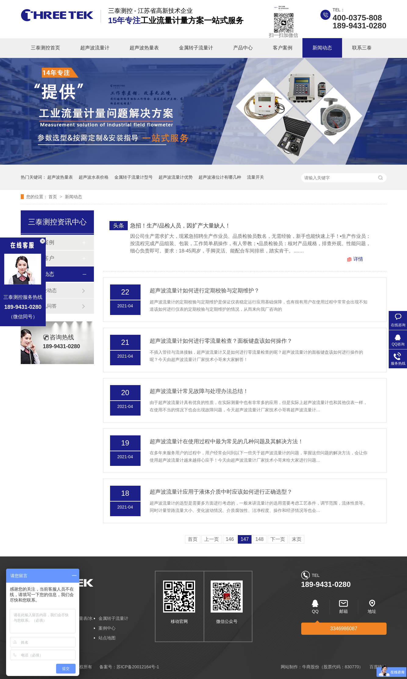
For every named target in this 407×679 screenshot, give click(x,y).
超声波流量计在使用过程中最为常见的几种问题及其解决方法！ (226, 441)
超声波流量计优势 (176, 177)
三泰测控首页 (45, 47)
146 (230, 539)
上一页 (211, 539)
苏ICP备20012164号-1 (137, 666)
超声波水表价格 (94, 177)
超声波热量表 (144, 47)
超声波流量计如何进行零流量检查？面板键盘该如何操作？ (221, 341)
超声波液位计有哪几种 (219, 177)
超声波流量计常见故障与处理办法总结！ (199, 391)
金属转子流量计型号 (133, 177)
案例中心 (107, 628)
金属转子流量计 (196, 47)
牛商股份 (310, 666)
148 (259, 539)
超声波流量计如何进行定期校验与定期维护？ (204, 291)
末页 (297, 539)
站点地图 (107, 637)
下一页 (277, 539)
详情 (358, 259)
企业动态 (47, 290)
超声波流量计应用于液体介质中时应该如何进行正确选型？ (221, 492)
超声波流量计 (94, 47)
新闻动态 (322, 47)
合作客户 (43, 258)
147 (245, 539)
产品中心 (243, 47)
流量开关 (255, 177)
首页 (53, 196)
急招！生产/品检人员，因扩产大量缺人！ (180, 226)
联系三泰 (362, 47)
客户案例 (282, 47)
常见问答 (47, 306)
